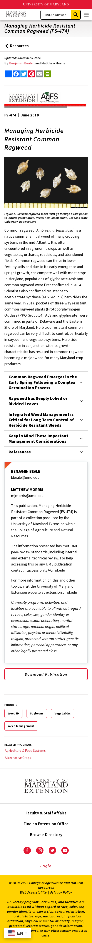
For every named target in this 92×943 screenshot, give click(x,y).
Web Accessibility (33, 892)
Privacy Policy (61, 892)
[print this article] (47, 73)
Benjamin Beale (21, 63)
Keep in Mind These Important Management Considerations (38, 438)
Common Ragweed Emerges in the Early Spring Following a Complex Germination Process (42, 382)
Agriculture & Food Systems (25, 750)
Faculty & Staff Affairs (46, 813)
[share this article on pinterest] (32, 73)
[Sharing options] (8, 73)
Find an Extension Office (46, 823)
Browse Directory (46, 834)
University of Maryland (46, 4)
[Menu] (86, 15)
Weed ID (13, 713)
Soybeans (36, 713)
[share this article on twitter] (24, 73)
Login (46, 865)
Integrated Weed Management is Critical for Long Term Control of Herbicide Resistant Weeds (41, 420)
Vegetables (63, 713)
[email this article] (39, 73)
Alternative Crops (18, 757)
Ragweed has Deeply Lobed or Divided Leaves (37, 401)
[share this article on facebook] (16, 73)
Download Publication (46, 674)
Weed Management (21, 726)
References (19, 451)
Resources (16, 47)
